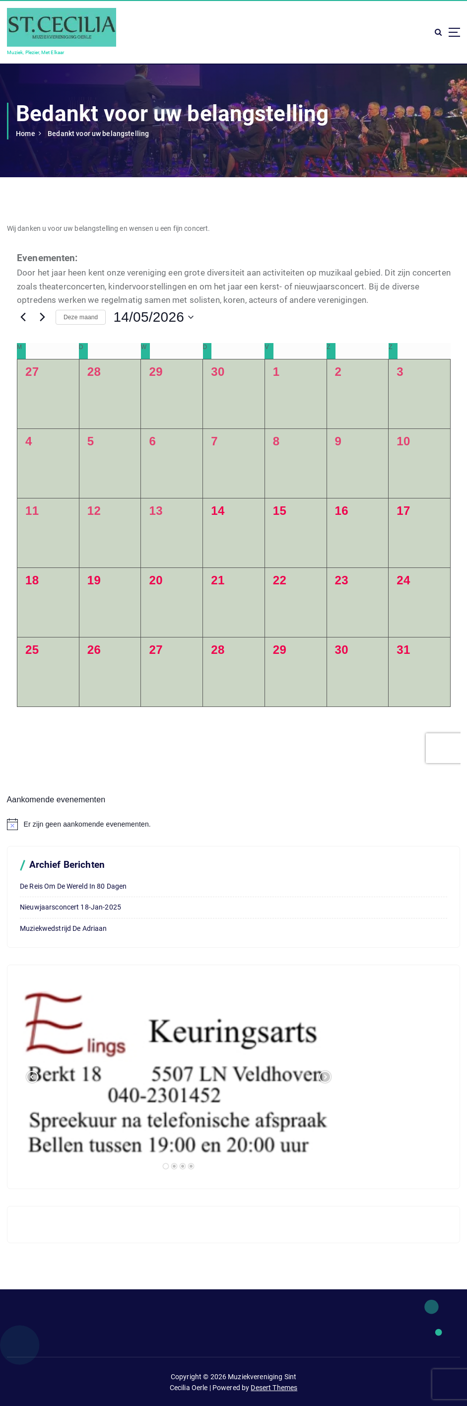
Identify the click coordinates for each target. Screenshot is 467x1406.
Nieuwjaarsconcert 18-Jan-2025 (70, 907)
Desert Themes (274, 1388)
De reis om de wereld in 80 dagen (73, 886)
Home (25, 134)
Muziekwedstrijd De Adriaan (63, 928)
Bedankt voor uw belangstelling (98, 134)
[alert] (234, 824)
